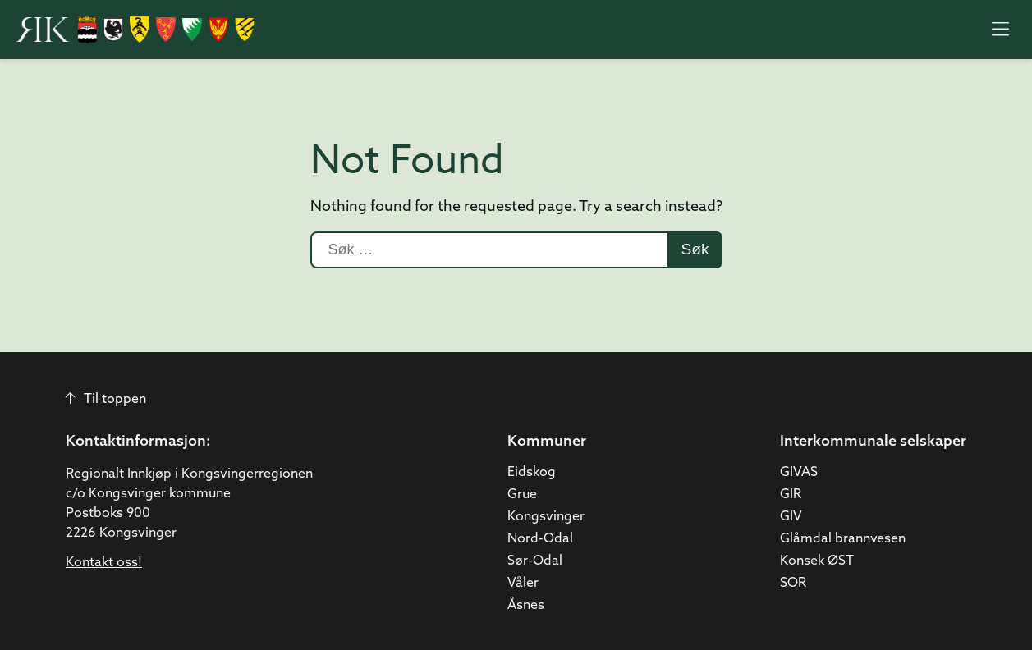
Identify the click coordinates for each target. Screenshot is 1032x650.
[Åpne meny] (1000, 29)
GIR (790, 494)
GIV (791, 517)
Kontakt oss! (104, 563)
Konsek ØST (817, 561)
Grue (522, 494)
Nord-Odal (540, 539)
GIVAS (799, 472)
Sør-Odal (534, 561)
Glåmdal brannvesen (843, 539)
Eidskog (531, 472)
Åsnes (525, 605)
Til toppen (106, 399)
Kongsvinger (546, 517)
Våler (523, 583)
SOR (793, 583)
